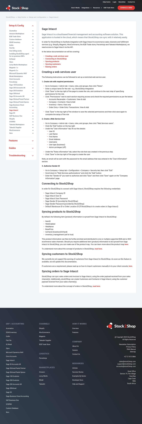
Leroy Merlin (43, 376)
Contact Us (131, 2)
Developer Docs (77, 380)
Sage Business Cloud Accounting (21, 106)
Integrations (86, 8)
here (126, 244)
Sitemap (133, 352)
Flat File (8, 340)
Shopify (21, 119)
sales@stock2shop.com (127, 361)
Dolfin (21, 45)
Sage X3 (21, 113)
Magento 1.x (21, 68)
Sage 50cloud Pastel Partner (21, 99)
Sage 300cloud (21, 93)
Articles (75, 368)
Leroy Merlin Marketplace (21, 65)
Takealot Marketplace (21, 124)
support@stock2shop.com (126, 364)
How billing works (21, 51)
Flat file (21, 48)
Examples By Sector (79, 376)
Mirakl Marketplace (21, 76)
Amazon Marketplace (21, 34)
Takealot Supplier (21, 127)
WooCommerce (21, 130)
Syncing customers (53, 64)
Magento (42, 336)
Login (114, 2)
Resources (97, 8)
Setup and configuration (37, 17)
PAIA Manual (131, 349)
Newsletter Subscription (127, 344)
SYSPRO (21, 122)
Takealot (42, 384)
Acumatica (21, 31)
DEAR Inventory (21, 42)
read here (98, 249)
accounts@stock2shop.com (126, 366)
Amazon (42, 372)
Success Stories (77, 372)
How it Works (75, 8)
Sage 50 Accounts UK (21, 96)
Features (75, 332)
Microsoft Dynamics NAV (21, 73)
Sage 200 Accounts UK (21, 88)
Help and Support (78, 384)
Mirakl (41, 380)
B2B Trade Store (109, 8)
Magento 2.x (21, 70)
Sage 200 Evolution (21, 91)
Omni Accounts (21, 79)
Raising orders (51, 67)
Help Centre (106, 2)
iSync (21, 62)
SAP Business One (21, 116)
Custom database (21, 39)
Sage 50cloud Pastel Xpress (21, 102)
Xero (21, 133)
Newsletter (121, 2)
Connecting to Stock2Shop (56, 59)
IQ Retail (21, 59)
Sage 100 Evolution (21, 85)
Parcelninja (21, 82)
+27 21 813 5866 (130, 356)
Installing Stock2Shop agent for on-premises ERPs (21, 55)
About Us (75, 346)
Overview (75, 328)
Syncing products (52, 61)
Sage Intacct (53, 17)
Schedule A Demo (126, 8)
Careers (75, 350)
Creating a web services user (56, 56)
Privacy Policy (131, 347)
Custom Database (12, 408)
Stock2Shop (10, 17)
